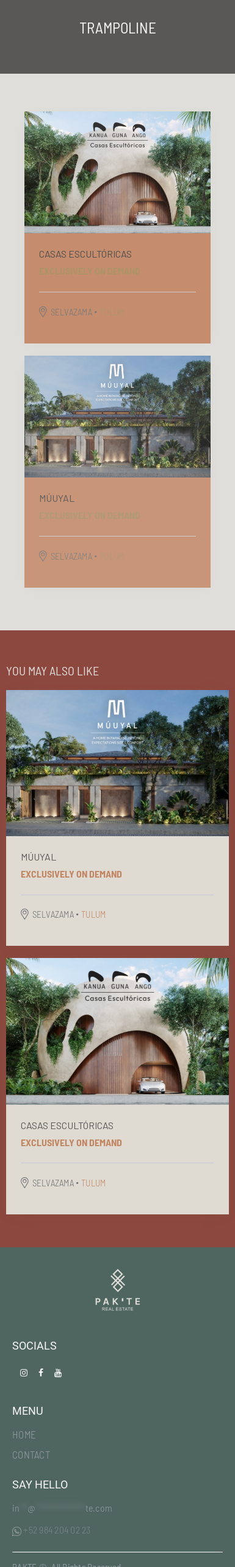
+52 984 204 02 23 (51, 1529)
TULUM (111, 311)
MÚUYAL (56, 498)
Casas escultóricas (85, 253)
